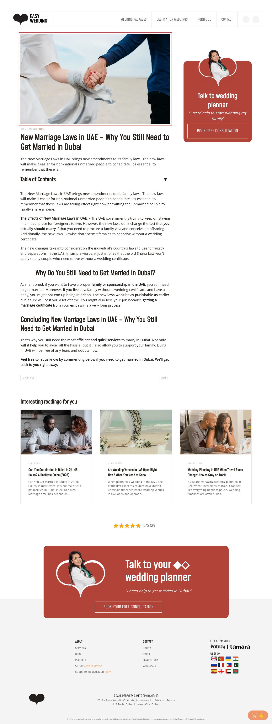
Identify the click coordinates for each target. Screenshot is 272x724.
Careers (88, 666)
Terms (171, 700)
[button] (217, 131)
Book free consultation (217, 131)
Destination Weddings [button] (172, 19)
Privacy (159, 700)
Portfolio (204, 19)
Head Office (150, 660)
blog (41, 129)
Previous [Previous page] (29, 378)
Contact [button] (227, 19)
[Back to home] (31, 19)
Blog (78, 654)
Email (146, 654)
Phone (147, 648)
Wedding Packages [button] (134, 19)
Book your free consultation (128, 607)
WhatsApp (149, 666)
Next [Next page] (164, 378)
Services (80, 648)
